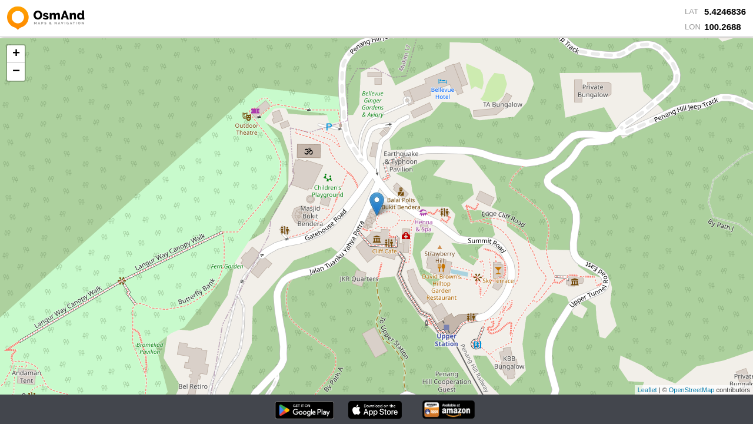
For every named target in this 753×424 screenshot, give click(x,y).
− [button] (16, 72)
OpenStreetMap (692, 389)
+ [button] (16, 54)
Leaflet (647, 389)
